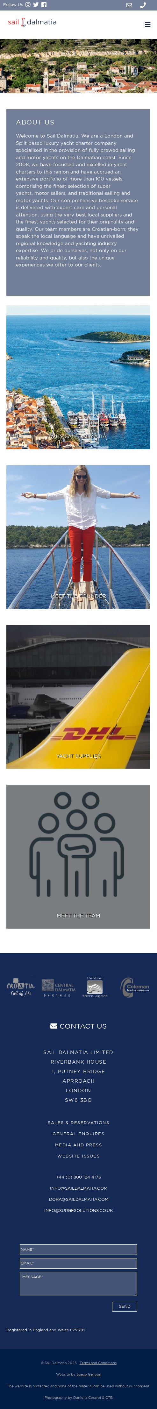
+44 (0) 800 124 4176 (78, 1177)
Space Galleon (88, 1374)
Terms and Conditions (98, 1363)
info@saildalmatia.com (78, 1188)
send (125, 1306)
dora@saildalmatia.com (78, 1199)
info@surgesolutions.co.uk (78, 1211)
